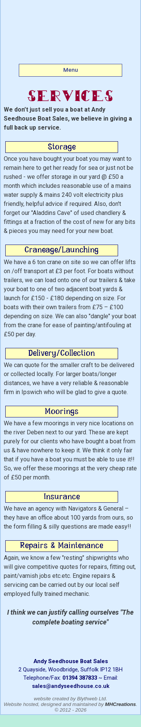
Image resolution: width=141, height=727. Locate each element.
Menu (70, 70)
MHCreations (120, 704)
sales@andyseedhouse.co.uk (70, 686)
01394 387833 (79, 677)
